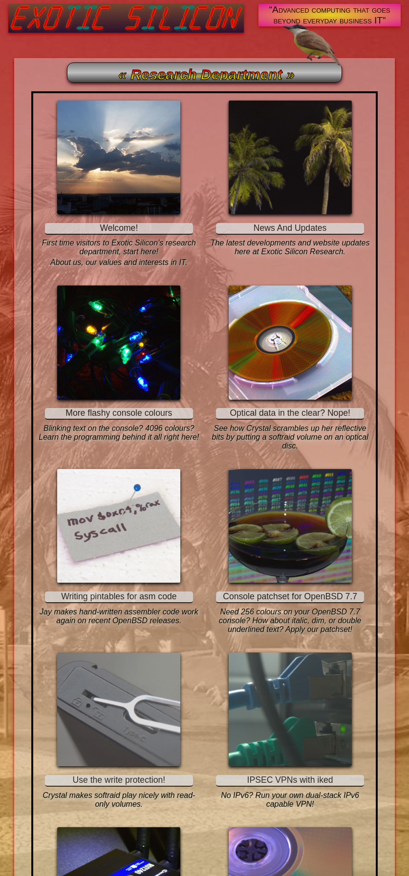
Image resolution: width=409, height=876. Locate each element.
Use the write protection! (118, 780)
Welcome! (119, 228)
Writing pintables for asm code (118, 596)
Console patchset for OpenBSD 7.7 (290, 596)
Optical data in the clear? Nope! (290, 413)
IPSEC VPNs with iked (290, 780)
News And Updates (290, 228)
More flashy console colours (118, 413)
